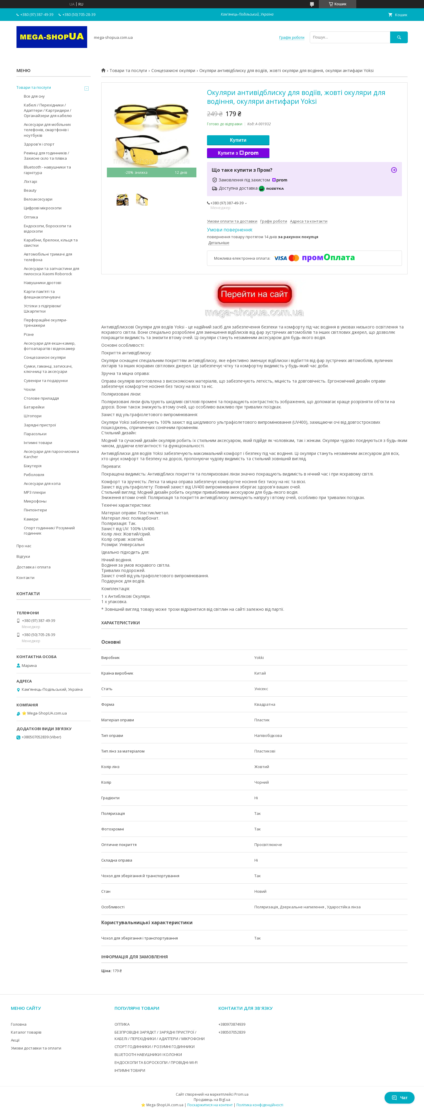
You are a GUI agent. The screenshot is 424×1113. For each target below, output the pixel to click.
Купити (238, 140)
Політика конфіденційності (259, 1104)
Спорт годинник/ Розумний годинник (49, 530)
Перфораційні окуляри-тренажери (45, 322)
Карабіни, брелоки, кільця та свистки (51, 242)
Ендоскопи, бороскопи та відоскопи (47, 228)
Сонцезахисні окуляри (173, 70)
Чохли (29, 389)
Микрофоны (35, 501)
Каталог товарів (26, 1032)
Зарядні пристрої (40, 425)
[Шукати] (399, 37)
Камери (31, 519)
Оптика (31, 217)
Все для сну (34, 96)
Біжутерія (33, 465)
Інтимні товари (38, 442)
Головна (18, 1024)
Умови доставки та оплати (36, 1048)
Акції (15, 1040)
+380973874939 (231, 1024)
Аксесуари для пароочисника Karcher (51, 454)
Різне (29, 334)
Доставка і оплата (33, 567)
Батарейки (34, 407)
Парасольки (35, 433)
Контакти (25, 577)
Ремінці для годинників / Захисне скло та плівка (46, 155)
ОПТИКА (122, 1024)
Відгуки (23, 556)
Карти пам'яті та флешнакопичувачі (42, 294)
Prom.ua (241, 1094)
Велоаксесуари (38, 199)
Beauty (30, 190)
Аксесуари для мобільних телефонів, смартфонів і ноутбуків (47, 130)
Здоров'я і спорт (39, 144)
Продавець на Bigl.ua (212, 1099)
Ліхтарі (30, 181)
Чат (400, 1097)
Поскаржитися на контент (210, 1104)
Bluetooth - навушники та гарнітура (47, 169)
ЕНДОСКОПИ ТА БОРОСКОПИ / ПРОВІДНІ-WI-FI (156, 1062)
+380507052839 (231, 1032)
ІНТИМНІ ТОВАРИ (130, 1070)
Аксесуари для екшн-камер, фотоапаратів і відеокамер (49, 346)
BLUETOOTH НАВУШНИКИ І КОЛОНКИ (148, 1054)
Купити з (238, 153)
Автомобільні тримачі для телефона (48, 256)
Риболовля (34, 474)
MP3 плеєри (35, 492)
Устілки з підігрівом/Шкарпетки (42, 308)
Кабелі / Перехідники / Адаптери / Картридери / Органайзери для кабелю (48, 110)
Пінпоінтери (35, 510)
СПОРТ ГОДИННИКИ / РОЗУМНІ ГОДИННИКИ (155, 1046)
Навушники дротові (42, 282)
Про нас (23, 545)
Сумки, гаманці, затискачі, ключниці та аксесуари (48, 368)
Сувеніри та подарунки (46, 380)
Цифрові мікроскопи (43, 208)
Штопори (33, 415)
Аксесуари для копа (42, 483)
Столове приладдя (41, 398)
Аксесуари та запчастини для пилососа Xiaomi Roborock (51, 271)
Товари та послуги (128, 70)
